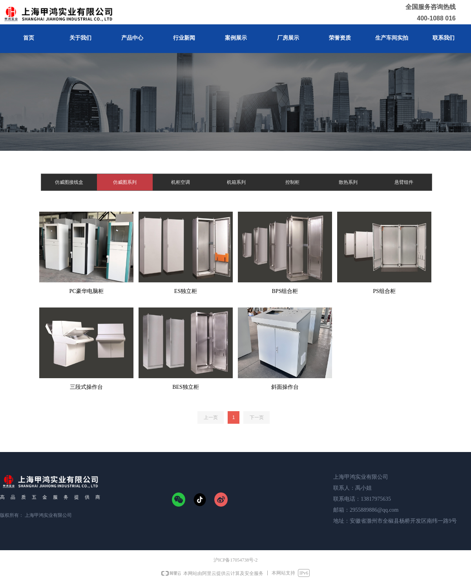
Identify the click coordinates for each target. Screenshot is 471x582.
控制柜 (292, 182)
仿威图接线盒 (69, 182)
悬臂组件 (403, 182)
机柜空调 (180, 182)
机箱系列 (236, 182)
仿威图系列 (125, 182)
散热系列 (348, 182)
